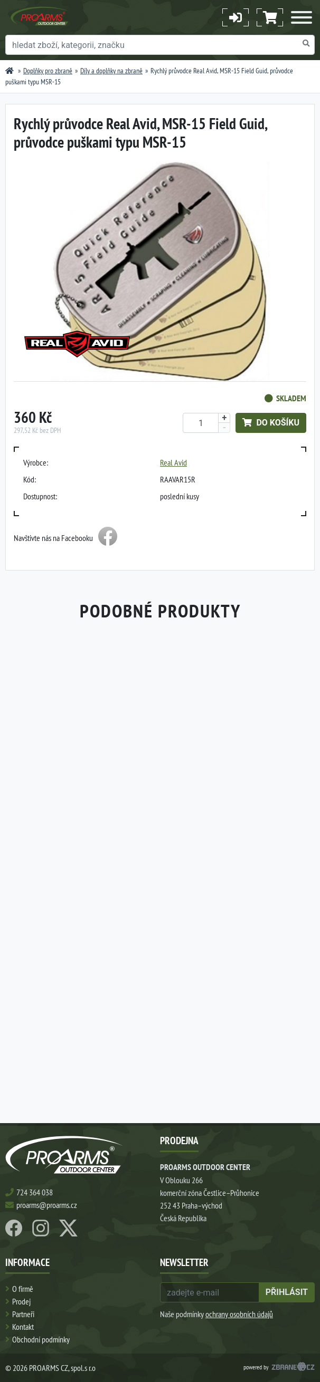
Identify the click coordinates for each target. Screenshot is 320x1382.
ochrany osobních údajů (239, 1314)
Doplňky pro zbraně (47, 70)
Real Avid (173, 462)
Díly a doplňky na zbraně (111, 70)
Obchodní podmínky (41, 1339)
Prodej (21, 1301)
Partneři (23, 1314)
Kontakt (23, 1326)
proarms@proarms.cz (46, 1205)
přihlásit (287, 1292)
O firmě (22, 1288)
